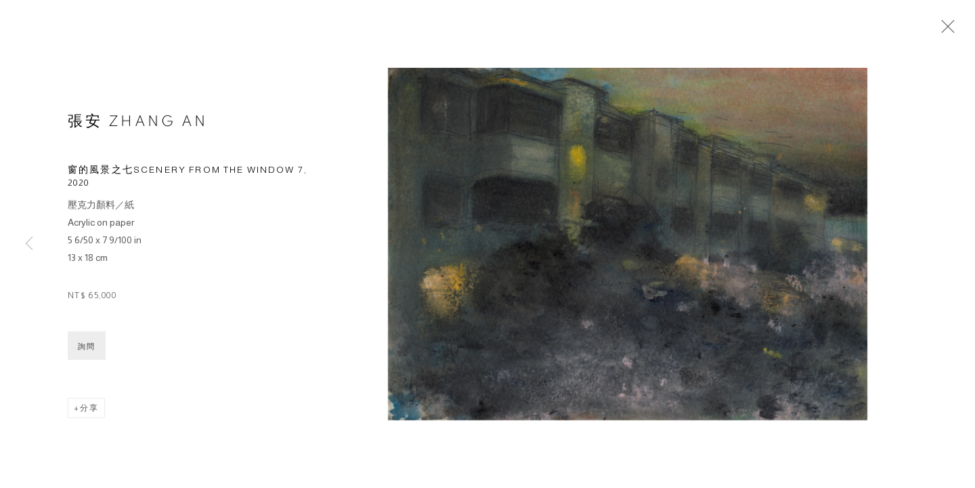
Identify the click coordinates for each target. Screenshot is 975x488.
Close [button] (944, 30)
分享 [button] (89, 410)
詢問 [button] (86, 348)
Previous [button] (29, 244)
